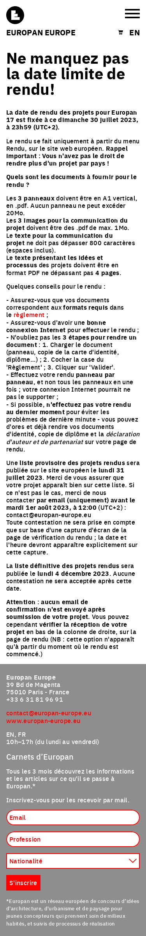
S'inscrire (23, 882)
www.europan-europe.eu (43, 720)
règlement (29, 314)
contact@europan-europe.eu (48, 712)
